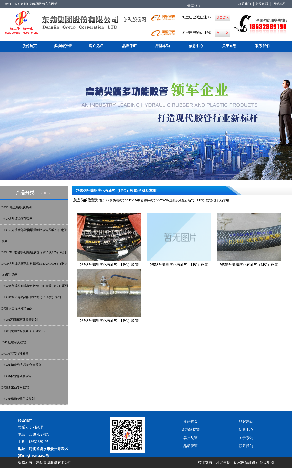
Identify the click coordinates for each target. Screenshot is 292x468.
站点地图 (267, 462)
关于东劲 (229, 46)
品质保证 (129, 46)
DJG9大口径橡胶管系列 (17, 308)
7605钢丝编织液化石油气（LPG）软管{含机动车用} (195, 200)
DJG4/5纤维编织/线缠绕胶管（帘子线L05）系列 (33, 252)
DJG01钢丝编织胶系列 (16, 207)
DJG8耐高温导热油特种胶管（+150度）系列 (31, 297)
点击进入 (222, 17)
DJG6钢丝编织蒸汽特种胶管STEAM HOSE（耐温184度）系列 (34, 269)
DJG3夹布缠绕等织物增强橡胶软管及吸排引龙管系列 (34, 235)
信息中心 (196, 46)
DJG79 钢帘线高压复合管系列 (21, 365)
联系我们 (244, 4)
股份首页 (29, 46)
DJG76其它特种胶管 (14, 353)
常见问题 (262, 4)
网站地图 (279, 4)
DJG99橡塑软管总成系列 (18, 399)
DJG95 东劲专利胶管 (15, 387)
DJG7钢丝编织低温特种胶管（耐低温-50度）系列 (34, 286)
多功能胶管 (63, 46)
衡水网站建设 (244, 462)
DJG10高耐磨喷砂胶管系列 (19, 320)
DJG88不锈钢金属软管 (16, 376)
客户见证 (96, 46)
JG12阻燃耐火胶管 (13, 342)
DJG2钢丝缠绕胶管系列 (17, 219)
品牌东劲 (162, 46)
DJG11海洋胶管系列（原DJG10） (23, 331)
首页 (102, 200)
